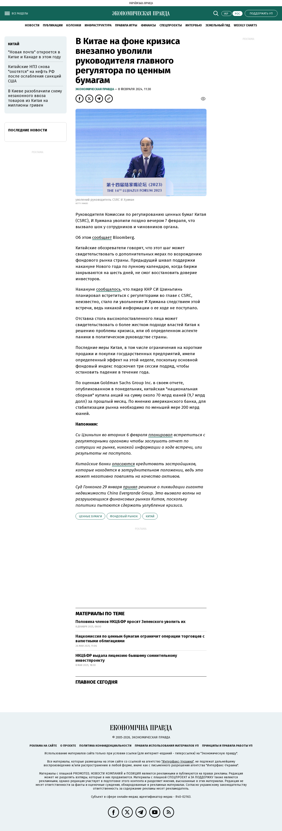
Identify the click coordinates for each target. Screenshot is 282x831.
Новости (32, 25)
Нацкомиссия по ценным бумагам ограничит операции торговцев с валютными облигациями (140, 639)
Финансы (148, 25)
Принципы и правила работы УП (227, 745)
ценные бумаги (90, 516)
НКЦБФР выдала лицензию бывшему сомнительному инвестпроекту (126, 658)
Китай (150, 516)
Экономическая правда (95, 89)
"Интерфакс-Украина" (177, 761)
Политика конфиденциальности (105, 745)
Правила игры (126, 25)
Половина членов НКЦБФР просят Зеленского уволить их (130, 621)
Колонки (73, 25)
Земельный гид (217, 25)
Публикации (53, 25)
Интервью (193, 25)
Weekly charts (245, 25)
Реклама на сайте (43, 745)
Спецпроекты (170, 25)
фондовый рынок (124, 516)
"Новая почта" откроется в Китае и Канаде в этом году (34, 54)
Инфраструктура (98, 25)
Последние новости (27, 130)
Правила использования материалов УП (167, 745)
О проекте (68, 745)
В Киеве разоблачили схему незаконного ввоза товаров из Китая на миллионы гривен (35, 98)
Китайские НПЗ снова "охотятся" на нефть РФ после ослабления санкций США (34, 74)
